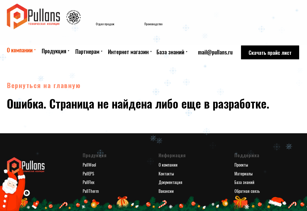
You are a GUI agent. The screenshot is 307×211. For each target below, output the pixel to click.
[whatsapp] (27, 193)
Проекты (241, 165)
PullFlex (88, 182)
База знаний (244, 182)
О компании (168, 165)
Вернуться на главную (44, 85)
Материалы (243, 174)
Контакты (166, 174)
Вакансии (166, 191)
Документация (170, 182)
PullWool (89, 165)
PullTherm (91, 191)
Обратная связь (247, 191)
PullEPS (88, 174)
